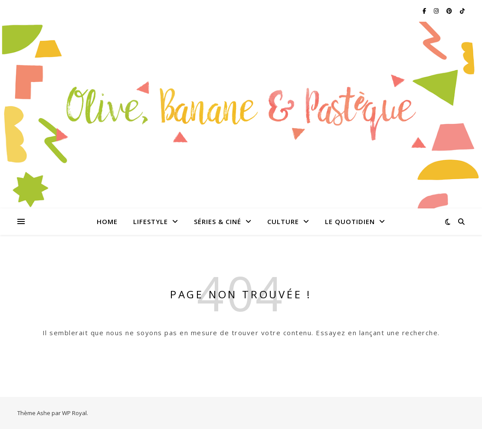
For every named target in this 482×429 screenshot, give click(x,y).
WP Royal (74, 413)
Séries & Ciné (217, 221)
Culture (283, 221)
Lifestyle (150, 221)
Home (107, 221)
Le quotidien (350, 221)
